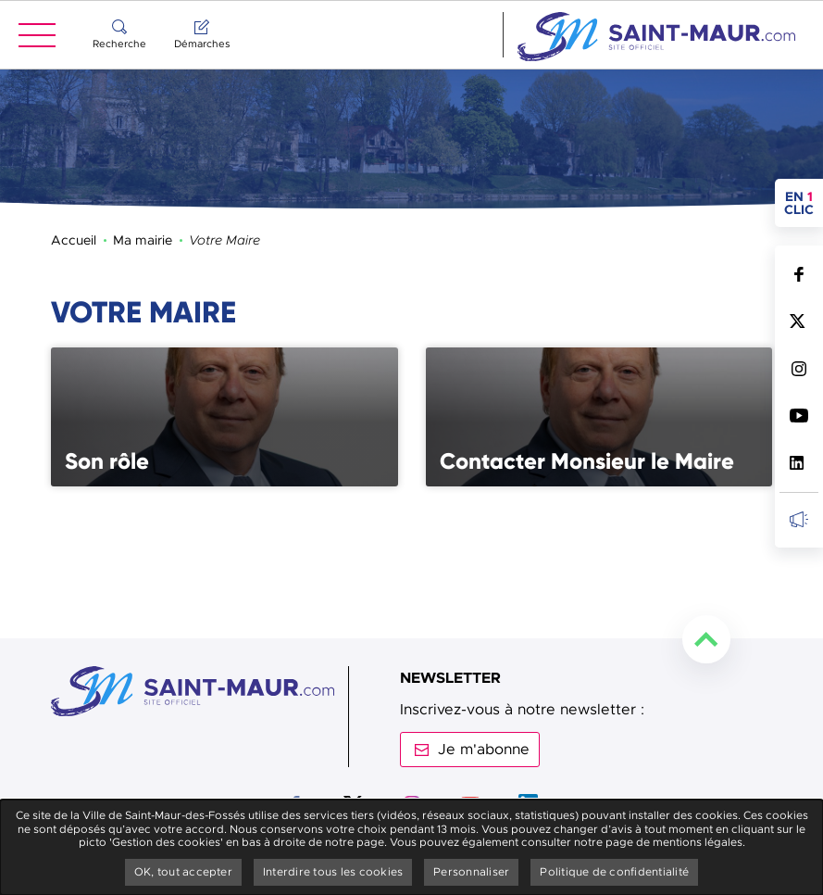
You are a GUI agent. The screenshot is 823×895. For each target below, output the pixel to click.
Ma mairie (142, 240)
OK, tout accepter (183, 871)
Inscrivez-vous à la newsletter (798, 519)
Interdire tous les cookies (333, 871)
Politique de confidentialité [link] (614, 871)
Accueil (73, 240)
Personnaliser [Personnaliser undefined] (471, 871)
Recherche (119, 43)
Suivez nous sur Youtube (798, 415)
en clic (803, 203)
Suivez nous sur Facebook (798, 274)
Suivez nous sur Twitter (798, 321)
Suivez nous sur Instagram (798, 368)
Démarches (202, 43)
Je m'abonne (484, 749)
